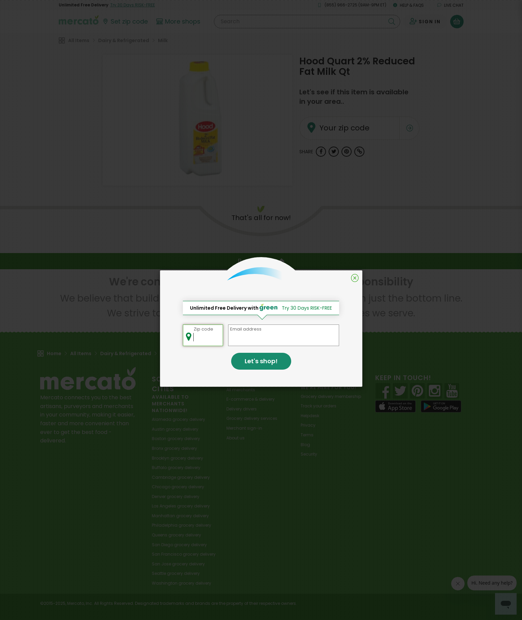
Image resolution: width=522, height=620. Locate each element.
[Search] (307, 21)
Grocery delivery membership (331, 396)
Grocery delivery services (251, 418)
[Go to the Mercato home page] (79, 19)
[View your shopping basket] (457, 21)
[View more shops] (179, 21)
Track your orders (318, 406)
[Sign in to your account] (425, 21)
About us (235, 438)
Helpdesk (310, 415)
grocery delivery (178, 419)
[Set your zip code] (125, 21)
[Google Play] (441, 406)
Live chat (450, 5)
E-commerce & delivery (250, 399)
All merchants (240, 390)
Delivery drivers (241, 409)
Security (309, 454)
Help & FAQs (408, 5)
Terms (307, 435)
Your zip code (336, 120)
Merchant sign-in (244, 428)
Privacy (308, 425)
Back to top (261, 261)
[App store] (395, 406)
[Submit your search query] (392, 21)
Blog (305, 444)
